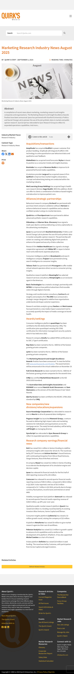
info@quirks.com (62, 655)
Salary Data (43, 657)
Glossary (42, 647)
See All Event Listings (46, 622)
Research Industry (8, 137)
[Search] (39, 33)
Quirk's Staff (10, 60)
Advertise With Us (8, 623)
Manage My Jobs (63, 632)
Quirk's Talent (62, 636)
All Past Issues (44, 603)
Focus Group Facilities (62, 602)
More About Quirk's (9, 616)
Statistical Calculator (46, 661)
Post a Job (61, 628)
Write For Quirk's (45, 613)
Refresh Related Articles (37, 567)
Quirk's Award (44, 630)
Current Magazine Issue (45, 598)
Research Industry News (11, 145)
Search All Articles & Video (46, 608)
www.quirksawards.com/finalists (42, 364)
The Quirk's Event (8, 619)
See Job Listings (63, 625)
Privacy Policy (42, 672)
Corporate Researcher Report (45, 652)
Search (9, 33)
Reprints (51, 672)
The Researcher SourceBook (63, 596)
